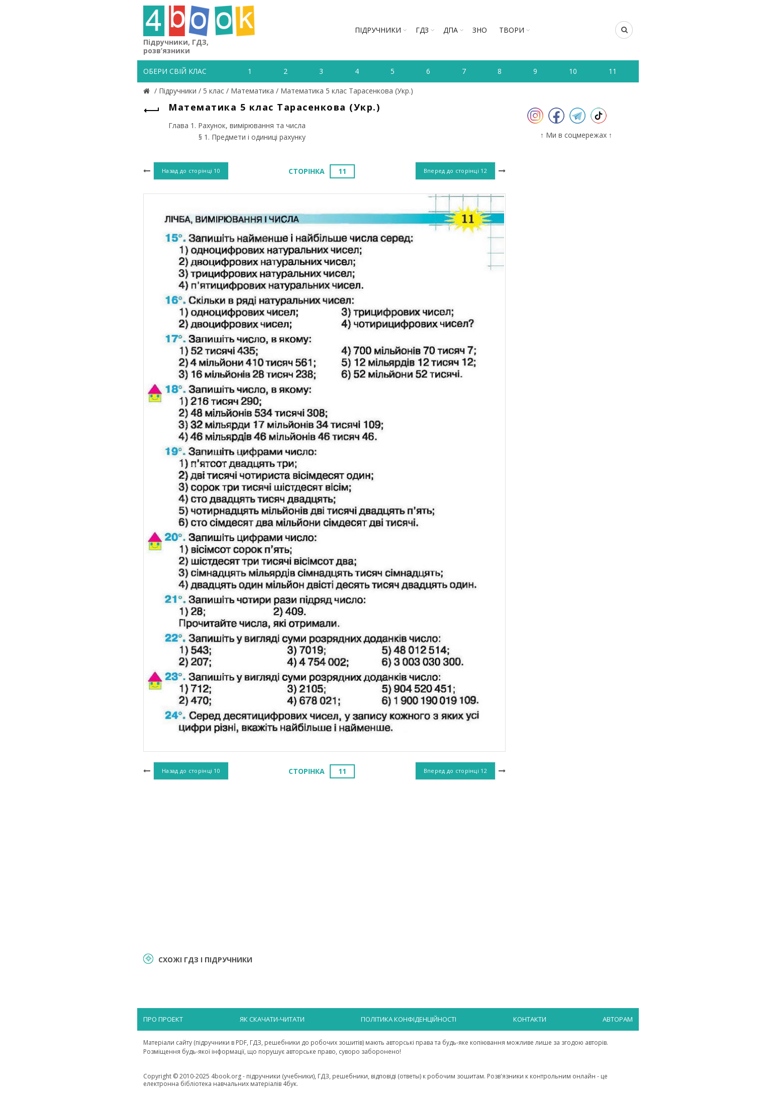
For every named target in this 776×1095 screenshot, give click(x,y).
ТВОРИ (511, 30)
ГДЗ (422, 30)
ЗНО (479, 30)
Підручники (378, 30)
